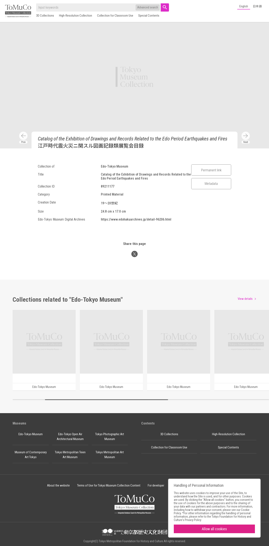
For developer (156, 485)
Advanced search (147, 7)
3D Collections (45, 15)
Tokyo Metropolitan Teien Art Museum (70, 454)
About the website (58, 485)
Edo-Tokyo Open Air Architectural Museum (70, 436)
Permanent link (211, 170)
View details (245, 299)
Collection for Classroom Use (115, 15)
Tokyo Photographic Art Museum (109, 436)
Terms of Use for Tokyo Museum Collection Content (108, 485)
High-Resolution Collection (75, 15)
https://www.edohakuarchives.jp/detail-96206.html (136, 219)
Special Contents (148, 15)
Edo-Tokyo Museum (30, 434)
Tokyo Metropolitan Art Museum (110, 454)
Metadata (211, 183)
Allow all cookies (214, 529)
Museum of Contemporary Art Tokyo (31, 454)
